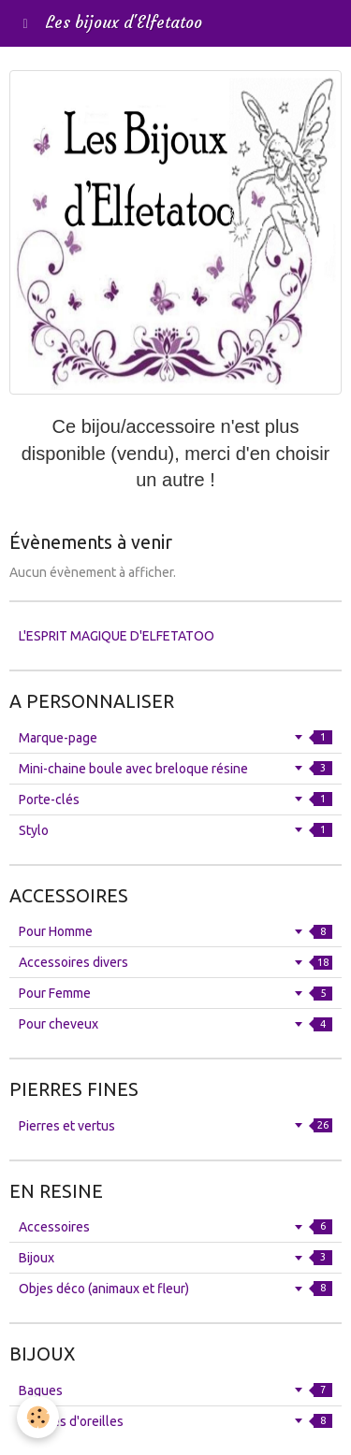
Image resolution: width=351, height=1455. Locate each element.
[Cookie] (38, 1417)
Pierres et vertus (175, 1125)
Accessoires (175, 1226)
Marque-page (175, 737)
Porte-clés (175, 799)
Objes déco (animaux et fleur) (175, 1288)
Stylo (175, 830)
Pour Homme (175, 931)
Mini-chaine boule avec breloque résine (175, 768)
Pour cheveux (175, 1023)
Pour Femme (175, 993)
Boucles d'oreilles (175, 1421)
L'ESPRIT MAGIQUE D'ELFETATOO (116, 635)
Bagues (175, 1390)
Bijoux (175, 1257)
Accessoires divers (175, 962)
